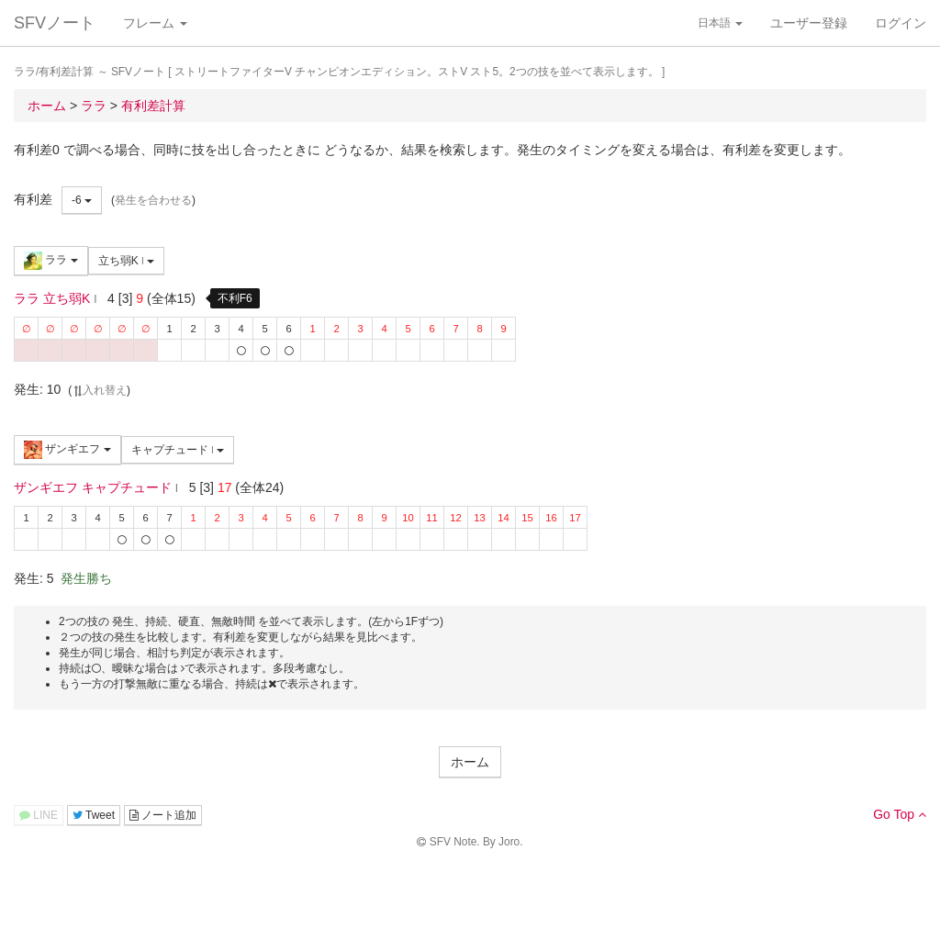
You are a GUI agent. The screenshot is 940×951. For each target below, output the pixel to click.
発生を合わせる (153, 200)
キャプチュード (178, 449)
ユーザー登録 (808, 23)
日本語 (720, 23)
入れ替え (99, 390)
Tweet (94, 815)
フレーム (155, 23)
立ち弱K (126, 260)
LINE (38, 815)
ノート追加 (162, 815)
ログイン (900, 23)
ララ (51, 261)
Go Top (899, 814)
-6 (82, 200)
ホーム (470, 762)
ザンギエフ (67, 450)
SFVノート (54, 23)
